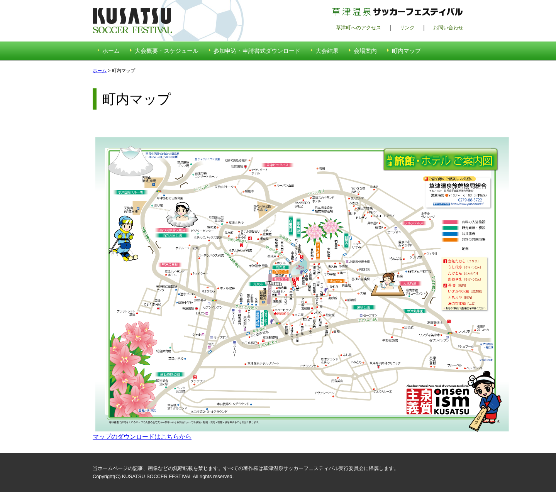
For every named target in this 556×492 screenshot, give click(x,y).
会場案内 (365, 50)
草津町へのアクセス (358, 27)
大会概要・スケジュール (166, 50)
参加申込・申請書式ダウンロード (257, 50)
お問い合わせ (448, 27)
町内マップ (406, 50)
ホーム (111, 50)
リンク (407, 27)
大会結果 (327, 50)
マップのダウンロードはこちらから (142, 436)
